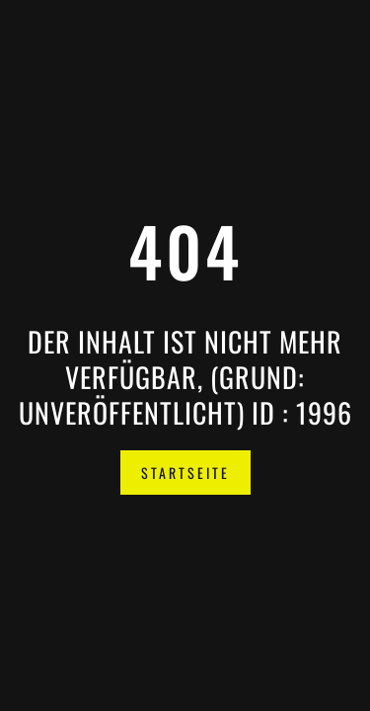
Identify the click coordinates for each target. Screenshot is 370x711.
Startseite (185, 472)
